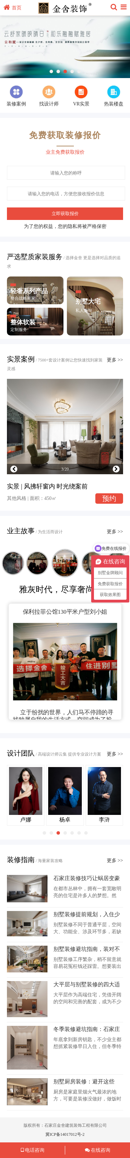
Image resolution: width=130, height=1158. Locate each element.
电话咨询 (33, 1150)
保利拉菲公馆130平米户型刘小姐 (65, 612)
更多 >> (115, 360)
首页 (12, 7)
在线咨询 (98, 1150)
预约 (109, 498)
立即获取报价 (65, 213)
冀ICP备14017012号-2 (65, 1134)
